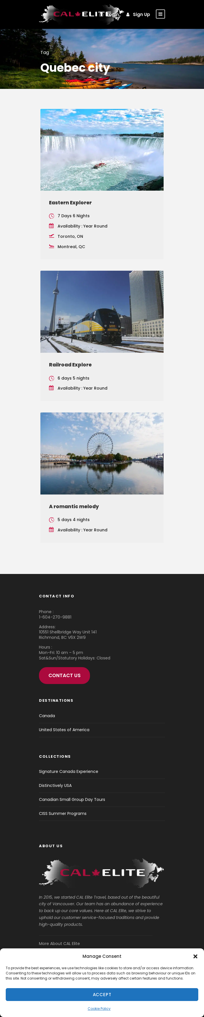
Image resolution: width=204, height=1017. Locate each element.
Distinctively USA (55, 785)
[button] (195, 956)
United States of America (64, 730)
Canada (47, 716)
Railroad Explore (70, 364)
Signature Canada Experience (68, 771)
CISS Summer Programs (63, 813)
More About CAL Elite (59, 943)
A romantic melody (74, 506)
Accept (102, 995)
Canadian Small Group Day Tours (72, 799)
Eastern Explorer (70, 202)
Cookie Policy (99, 1008)
